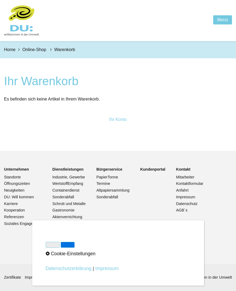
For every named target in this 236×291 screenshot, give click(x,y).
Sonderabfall (63, 197)
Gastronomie (63, 210)
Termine (103, 183)
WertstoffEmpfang (67, 183)
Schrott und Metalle (69, 204)
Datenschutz (187, 204)
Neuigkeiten (14, 190)
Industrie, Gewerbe (68, 177)
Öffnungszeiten (17, 183)
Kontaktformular (190, 183)
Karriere (11, 204)
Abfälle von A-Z (65, 230)
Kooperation (14, 210)
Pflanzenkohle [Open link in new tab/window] (64, 237)
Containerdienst (65, 190)
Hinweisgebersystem (90, 277)
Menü (222, 19)
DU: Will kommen (19, 197)
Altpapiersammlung (112, 190)
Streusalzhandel (66, 243)
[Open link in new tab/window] (152, 169)
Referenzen (14, 217)
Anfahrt (182, 190)
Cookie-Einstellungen (130, 277)
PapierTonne (107, 177)
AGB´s (181, 210)
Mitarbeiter (185, 177)
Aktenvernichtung (67, 217)
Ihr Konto (118, 119)
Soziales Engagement (23, 223)
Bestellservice (108, 233)
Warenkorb (105, 239)
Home (10, 49)
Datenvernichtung (67, 223)
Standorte (12, 177)
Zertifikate (12, 277)
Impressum (185, 197)
